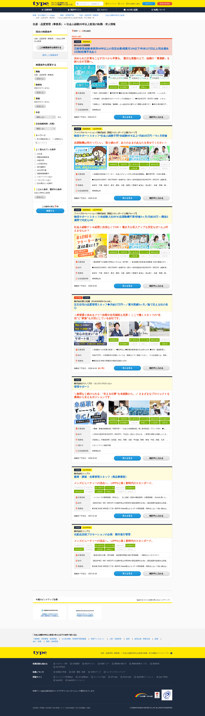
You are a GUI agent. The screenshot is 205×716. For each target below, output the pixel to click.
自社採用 (49, 708)
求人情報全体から (44, 139)
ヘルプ (122, 4)
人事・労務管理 (115, 639)
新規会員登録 (165, 4)
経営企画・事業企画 (142, 639)
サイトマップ (112, 4)
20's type (114, 677)
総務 (156, 639)
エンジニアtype (99, 677)
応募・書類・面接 (78, 672)
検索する (50, 211)
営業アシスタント (97, 639)
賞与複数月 (41, 167)
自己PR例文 (60, 667)
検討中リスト (90, 664)
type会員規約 (70, 708)
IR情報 (42, 708)
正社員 (39, 154)
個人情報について (58, 708)
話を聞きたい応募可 (45, 183)
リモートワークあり (45, 177)
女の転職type (83, 677)
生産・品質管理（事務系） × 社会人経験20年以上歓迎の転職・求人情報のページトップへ (135, 653)
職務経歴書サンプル (139, 664)
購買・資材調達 (52, 641)
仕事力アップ (96, 672)
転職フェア (105, 664)
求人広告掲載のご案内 (83, 708)
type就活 (59, 680)
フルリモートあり (44, 180)
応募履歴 (76, 664)
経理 (128, 639)
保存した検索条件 (50, 55)
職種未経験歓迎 (43, 157)
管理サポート (81, 386)
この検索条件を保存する (50, 47)
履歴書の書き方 (120, 664)
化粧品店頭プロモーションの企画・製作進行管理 (102, 534)
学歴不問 (40, 160)
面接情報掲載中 (43, 173)
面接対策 (156, 664)
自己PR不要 (41, 170)
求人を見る (127, 117)
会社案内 (35, 708)
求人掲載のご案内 (134, 4)
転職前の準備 (61, 672)
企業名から (59, 139)
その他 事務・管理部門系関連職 (74, 639)
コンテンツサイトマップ (115, 672)
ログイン (148, 4)
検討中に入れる (156, 117)
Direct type (127, 677)
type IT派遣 (163, 677)
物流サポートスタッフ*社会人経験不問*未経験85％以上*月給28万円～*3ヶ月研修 (120, 135)
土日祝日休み (42, 164)
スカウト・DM (61, 664)
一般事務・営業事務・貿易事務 (45, 639)
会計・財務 (37, 641)
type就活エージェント (76, 680)
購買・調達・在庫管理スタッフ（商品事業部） (101, 476)
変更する (40, 79)
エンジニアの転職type (64, 677)
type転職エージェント (145, 677)
